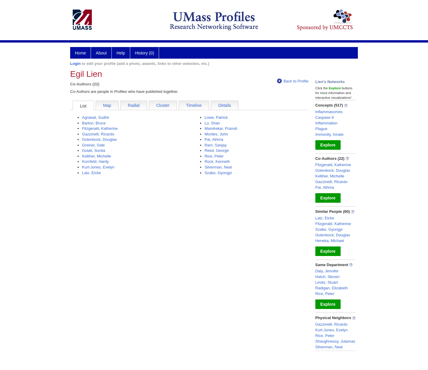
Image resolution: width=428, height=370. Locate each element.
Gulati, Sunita (93, 150)
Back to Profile (293, 81)
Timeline (194, 105)
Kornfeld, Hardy (95, 161)
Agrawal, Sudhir (95, 117)
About (101, 53)
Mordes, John (216, 134)
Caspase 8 (324, 117)
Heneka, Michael (329, 240)
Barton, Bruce (94, 123)
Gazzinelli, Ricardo (98, 134)
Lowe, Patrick (216, 117)
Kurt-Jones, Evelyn (98, 167)
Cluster (162, 105)
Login (75, 63)
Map (107, 105)
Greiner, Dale (93, 145)
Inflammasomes (329, 112)
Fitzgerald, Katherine (100, 128)
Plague (321, 129)
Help (121, 53)
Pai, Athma (213, 139)
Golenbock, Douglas (99, 139)
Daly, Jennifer (327, 271)
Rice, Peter (214, 156)
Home (80, 53)
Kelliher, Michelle (96, 156)
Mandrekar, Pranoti (220, 128)
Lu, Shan (212, 123)
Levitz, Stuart (326, 282)
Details (224, 105)
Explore (328, 145)
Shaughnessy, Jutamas (335, 341)
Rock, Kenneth (217, 161)
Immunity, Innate (329, 134)
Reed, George (216, 150)
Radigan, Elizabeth (331, 288)
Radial (134, 105)
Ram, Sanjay (215, 145)
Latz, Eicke (91, 173)
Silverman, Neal (218, 167)
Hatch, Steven (327, 276)
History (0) (144, 53)
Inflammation (326, 123)
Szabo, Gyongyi (218, 173)
